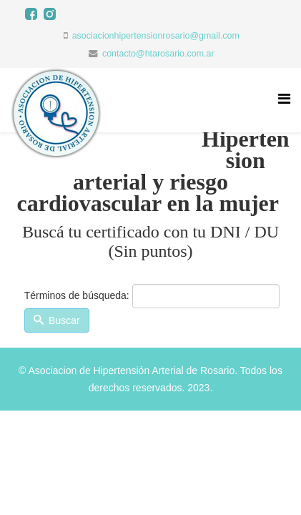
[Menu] (284, 99)
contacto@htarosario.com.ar (158, 54)
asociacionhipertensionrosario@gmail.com (156, 36)
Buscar (57, 320)
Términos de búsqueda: (76, 295)
